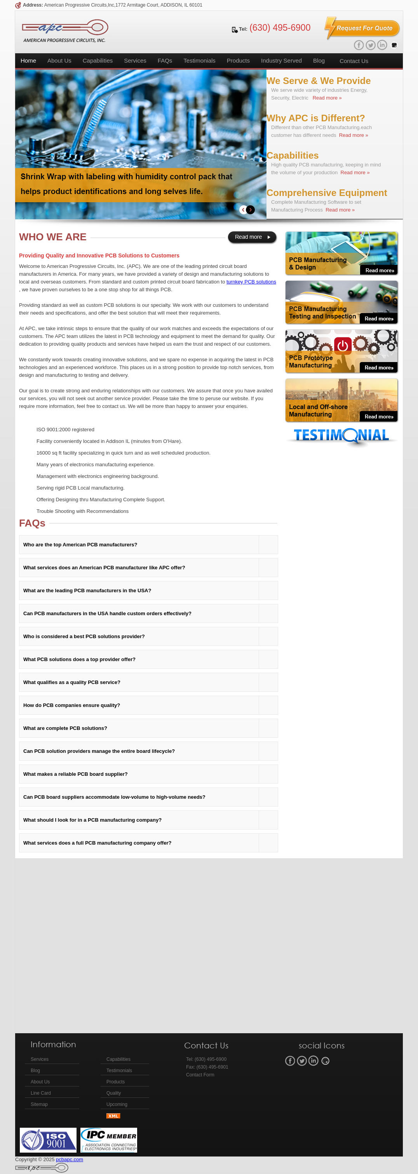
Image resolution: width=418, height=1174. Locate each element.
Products (238, 60)
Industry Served (281, 60)
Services (135, 60)
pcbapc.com (69, 1159)
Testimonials (199, 60)
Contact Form (200, 1075)
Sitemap (39, 1104)
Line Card (41, 1093)
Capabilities (98, 60)
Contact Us (354, 61)
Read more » (326, 98)
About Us (59, 60)
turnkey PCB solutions (251, 282)
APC (65, 31)
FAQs (165, 60)
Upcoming (116, 1104)
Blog (319, 60)
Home (28, 60)
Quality (113, 1093)
